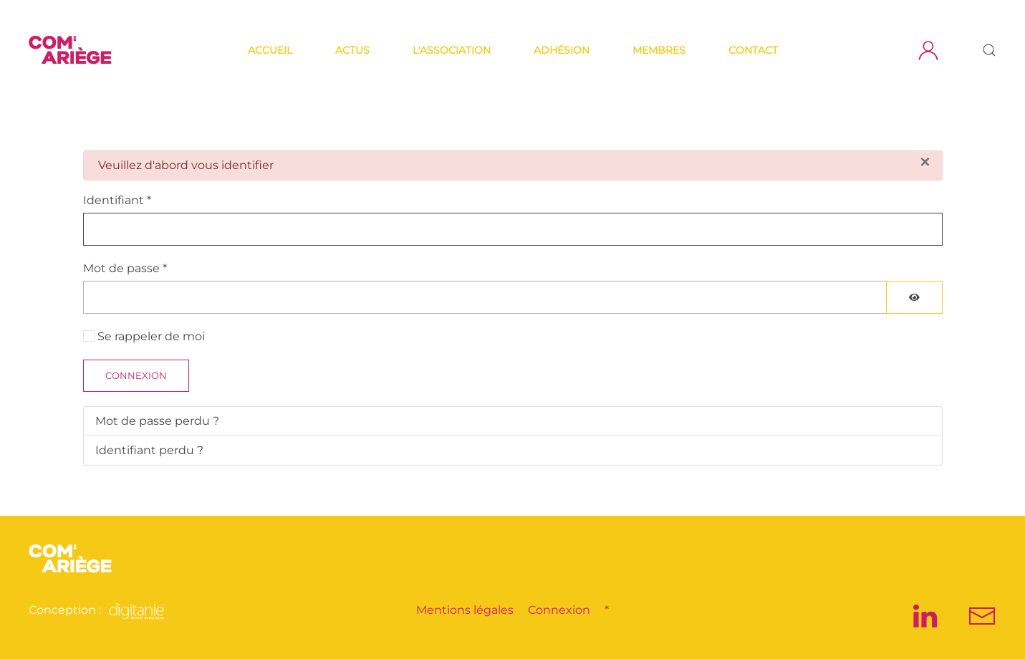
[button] (989, 50)
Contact (753, 50)
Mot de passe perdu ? (157, 421)
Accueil (270, 50)
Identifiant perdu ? (149, 450)
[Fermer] (924, 162)
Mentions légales (465, 610)
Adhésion (562, 50)
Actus (352, 50)
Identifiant (117, 200)
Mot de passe (125, 268)
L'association (452, 50)
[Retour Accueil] (72, 50)
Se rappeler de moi (151, 336)
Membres (658, 50)
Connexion (136, 375)
